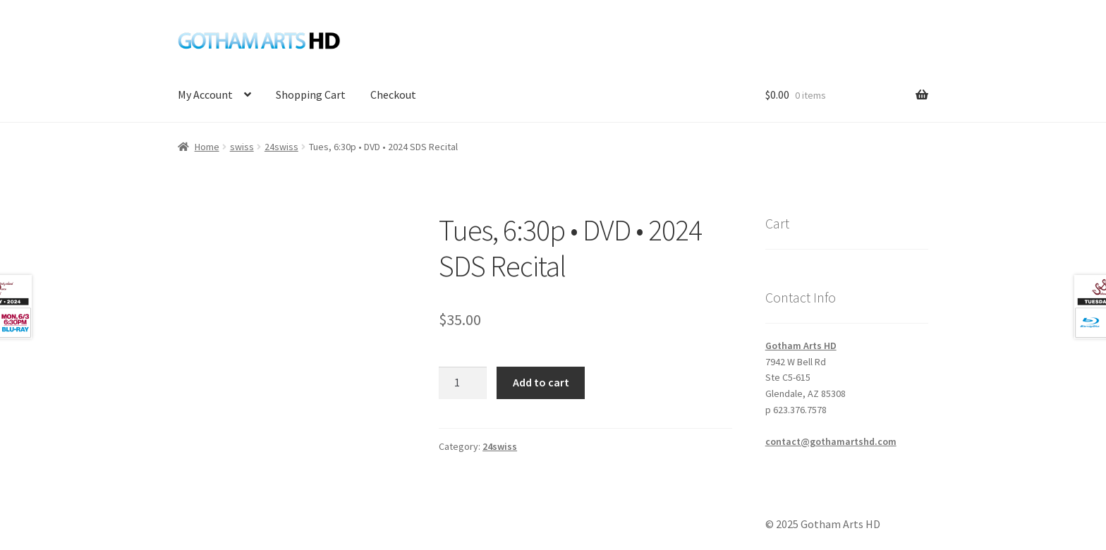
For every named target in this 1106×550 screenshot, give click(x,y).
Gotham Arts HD (801, 345)
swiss (242, 146)
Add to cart (541, 382)
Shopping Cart (311, 94)
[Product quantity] (463, 383)
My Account (205, 94)
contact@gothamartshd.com (831, 441)
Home (207, 146)
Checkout (393, 94)
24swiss (281, 146)
